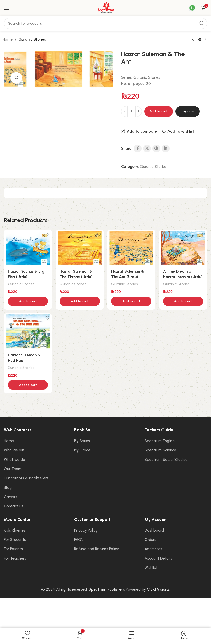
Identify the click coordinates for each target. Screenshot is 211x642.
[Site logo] (105, 7)
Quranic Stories (32, 39)
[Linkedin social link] (166, 148)
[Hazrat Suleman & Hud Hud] (27, 337)
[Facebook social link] (138, 148)
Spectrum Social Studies (166, 464)
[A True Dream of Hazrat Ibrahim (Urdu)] (183, 247)
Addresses (153, 554)
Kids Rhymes (14, 535)
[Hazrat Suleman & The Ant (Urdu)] (131, 247)
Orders (150, 545)
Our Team (13, 474)
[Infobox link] (188, 8)
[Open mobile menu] (6, 8)
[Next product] (205, 40)
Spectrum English (160, 446)
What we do (14, 464)
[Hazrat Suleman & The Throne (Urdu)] (79, 247)
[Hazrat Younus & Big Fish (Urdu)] (27, 247)
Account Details (158, 563)
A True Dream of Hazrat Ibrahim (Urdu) (179, 276)
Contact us (13, 511)
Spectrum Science (160, 455)
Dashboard (154, 535)
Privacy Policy (86, 535)
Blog (8, 492)
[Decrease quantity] (124, 111)
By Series (82, 446)
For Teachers (15, 563)
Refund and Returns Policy (96, 554)
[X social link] (147, 148)
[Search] (105, 23)
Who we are (14, 455)
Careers (10, 502)
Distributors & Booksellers (26, 483)
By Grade (82, 455)
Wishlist (151, 573)
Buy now (187, 111)
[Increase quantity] (138, 111)
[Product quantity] (131, 111)
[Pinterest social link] (156, 148)
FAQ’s (78, 545)
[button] (11, 69)
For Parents (13, 554)
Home (8, 39)
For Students (15, 545)
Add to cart (159, 111)
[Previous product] (193, 40)
